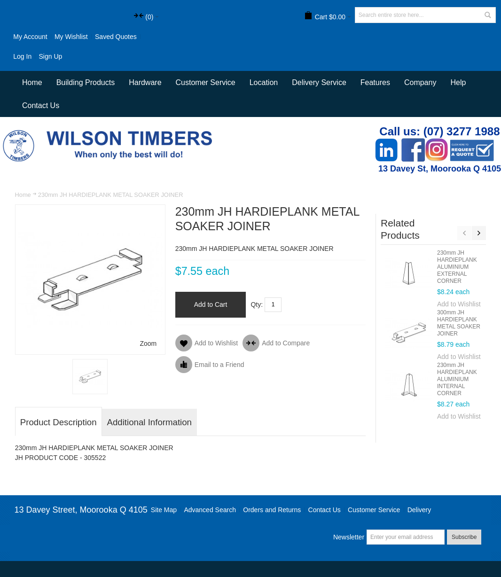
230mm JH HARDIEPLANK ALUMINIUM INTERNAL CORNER (457, 379)
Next (479, 233)
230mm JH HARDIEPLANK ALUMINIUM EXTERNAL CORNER (457, 267)
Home (23, 194)
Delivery (419, 510)
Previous (464, 233)
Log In (22, 56)
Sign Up (51, 56)
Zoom (148, 343)
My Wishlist (71, 36)
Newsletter (348, 537)
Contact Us (40, 105)
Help (458, 82)
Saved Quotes (116, 36)
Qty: (256, 304)
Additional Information (149, 422)
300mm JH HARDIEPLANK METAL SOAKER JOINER (458, 323)
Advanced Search (210, 510)
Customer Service (374, 510)
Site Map (164, 510)
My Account (30, 36)
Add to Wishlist (459, 304)
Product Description (58, 422)
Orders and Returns (272, 510)
